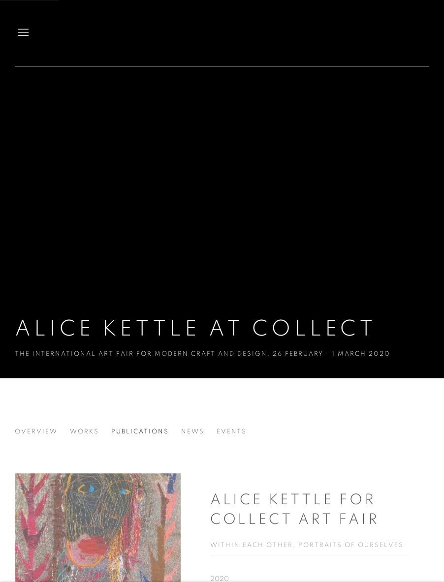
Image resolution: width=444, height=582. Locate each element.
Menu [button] (22, 33)
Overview (36, 432)
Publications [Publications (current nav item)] (140, 432)
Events (232, 432)
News (192, 432)
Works (84, 432)
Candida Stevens (394, 33)
